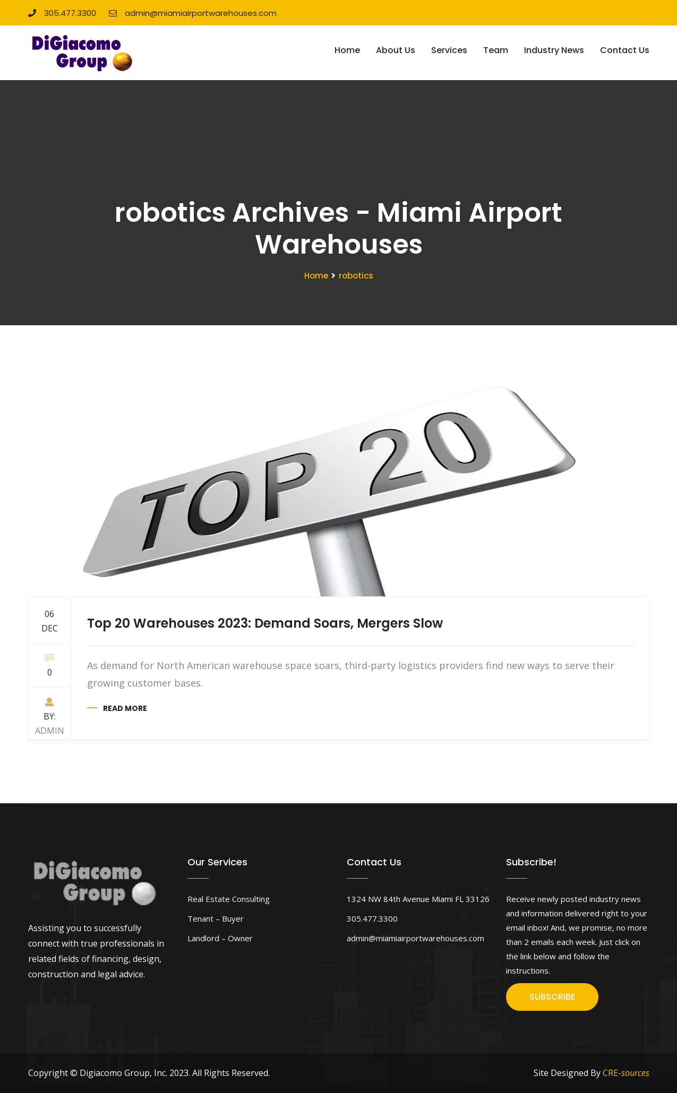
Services (449, 50)
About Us (395, 50)
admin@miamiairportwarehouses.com (193, 13)
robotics (356, 275)
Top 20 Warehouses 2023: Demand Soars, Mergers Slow (265, 623)
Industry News (554, 50)
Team (495, 50)
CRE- (626, 1073)
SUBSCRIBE (552, 997)
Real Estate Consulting (228, 899)
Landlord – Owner (220, 938)
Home (347, 50)
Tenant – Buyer (215, 918)
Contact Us (624, 50)
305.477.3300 (62, 13)
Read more (125, 708)
